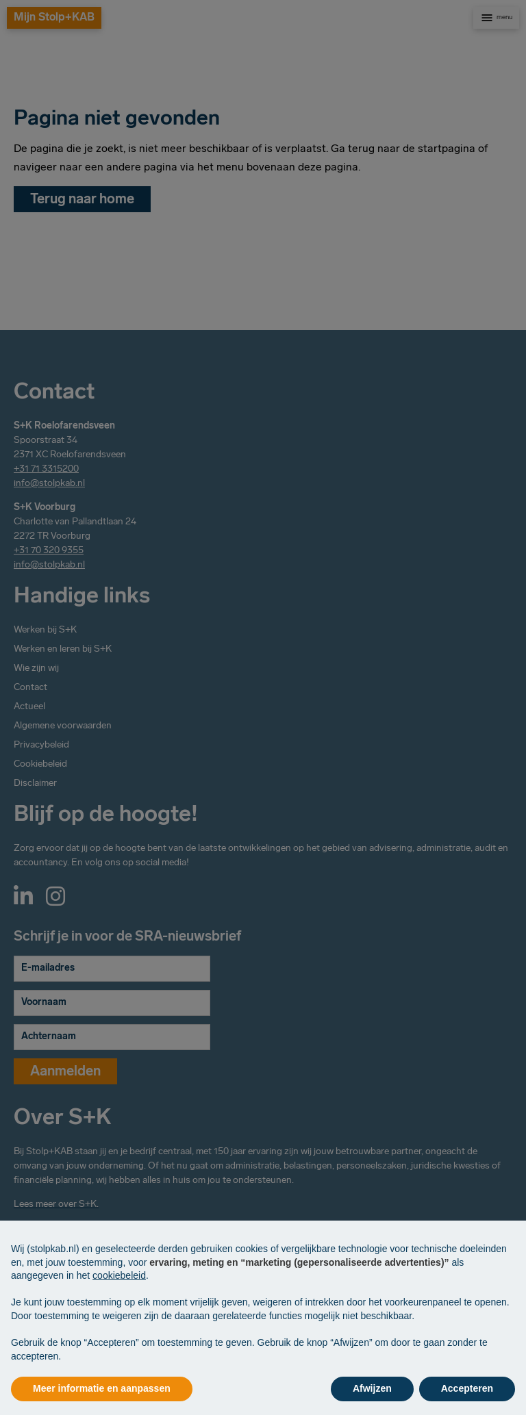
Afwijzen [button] (372, 1388)
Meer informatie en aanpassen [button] (102, 1388)
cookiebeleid (119, 1275)
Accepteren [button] (467, 1388)
